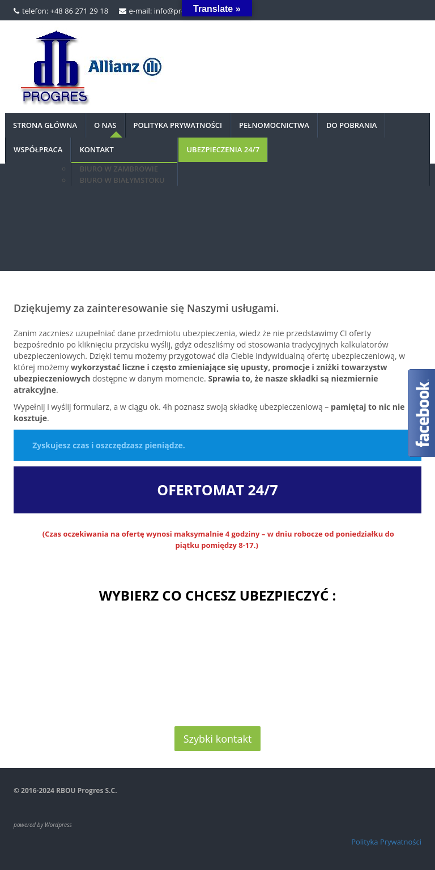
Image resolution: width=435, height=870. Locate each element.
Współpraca (38, 149)
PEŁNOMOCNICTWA (274, 125)
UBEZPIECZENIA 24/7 (222, 149)
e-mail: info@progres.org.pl (175, 11)
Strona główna (45, 125)
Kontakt (96, 149)
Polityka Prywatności (386, 842)
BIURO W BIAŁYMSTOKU (121, 180)
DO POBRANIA (351, 125)
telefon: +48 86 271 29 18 (65, 11)
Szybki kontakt (218, 738)
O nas (105, 125)
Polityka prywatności (178, 125)
